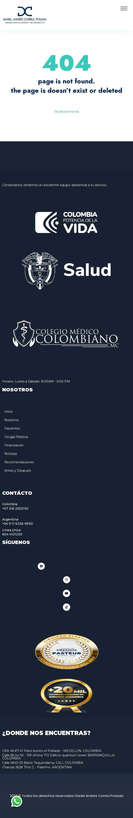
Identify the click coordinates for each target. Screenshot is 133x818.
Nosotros (11, 420)
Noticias (10, 454)
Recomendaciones (19, 462)
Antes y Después (17, 471)
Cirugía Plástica (16, 437)
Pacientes (12, 428)
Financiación (14, 445)
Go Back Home (66, 111)
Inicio (8, 412)
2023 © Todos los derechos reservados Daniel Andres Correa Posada (66, 795)
